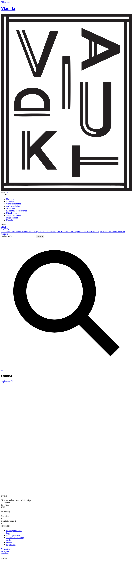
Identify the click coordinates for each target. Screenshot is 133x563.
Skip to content (7, 2)
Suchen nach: (6, 236)
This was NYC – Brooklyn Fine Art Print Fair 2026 (77, 231)
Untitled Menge (7, 521)
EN (6, 192)
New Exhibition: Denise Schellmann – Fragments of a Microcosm (28, 231)
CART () (5, 229)
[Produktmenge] (18, 521)
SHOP (3, 227)
